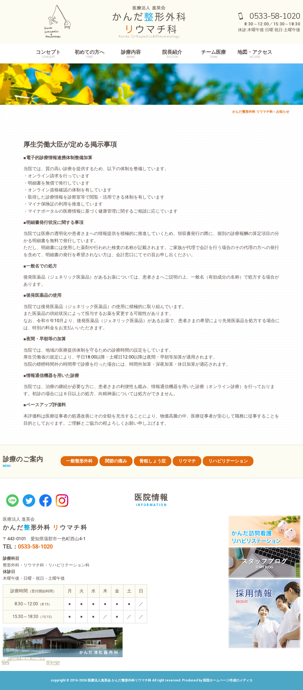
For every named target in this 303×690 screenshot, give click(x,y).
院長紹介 (172, 54)
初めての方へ (89, 54)
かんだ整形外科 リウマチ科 (252, 112)
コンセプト (48, 54)
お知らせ (282, 112)
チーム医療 (213, 54)
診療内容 (131, 54)
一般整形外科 (79, 461)
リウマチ (187, 461)
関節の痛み (116, 461)
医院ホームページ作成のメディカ (228, 680)
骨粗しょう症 (152, 461)
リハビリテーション (228, 461)
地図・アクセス (254, 54)
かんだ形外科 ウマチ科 (45, 527)
